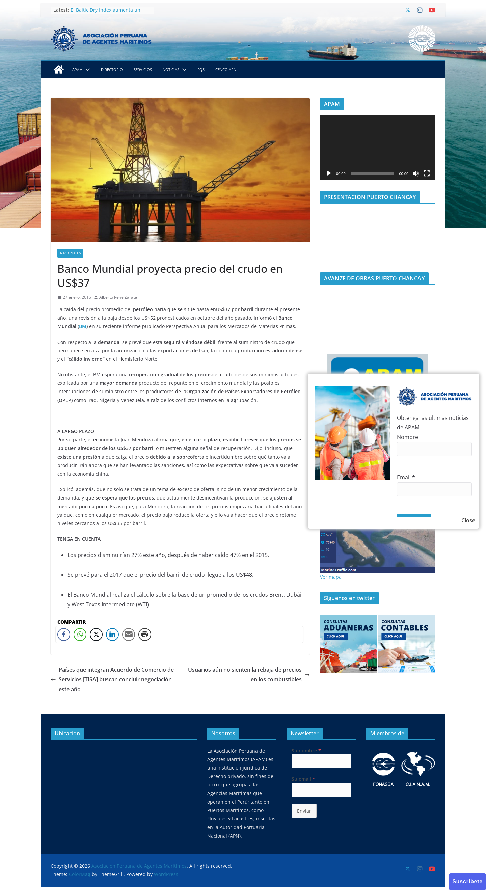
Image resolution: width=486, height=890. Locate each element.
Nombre (407, 437)
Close (468, 520)
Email (406, 477)
